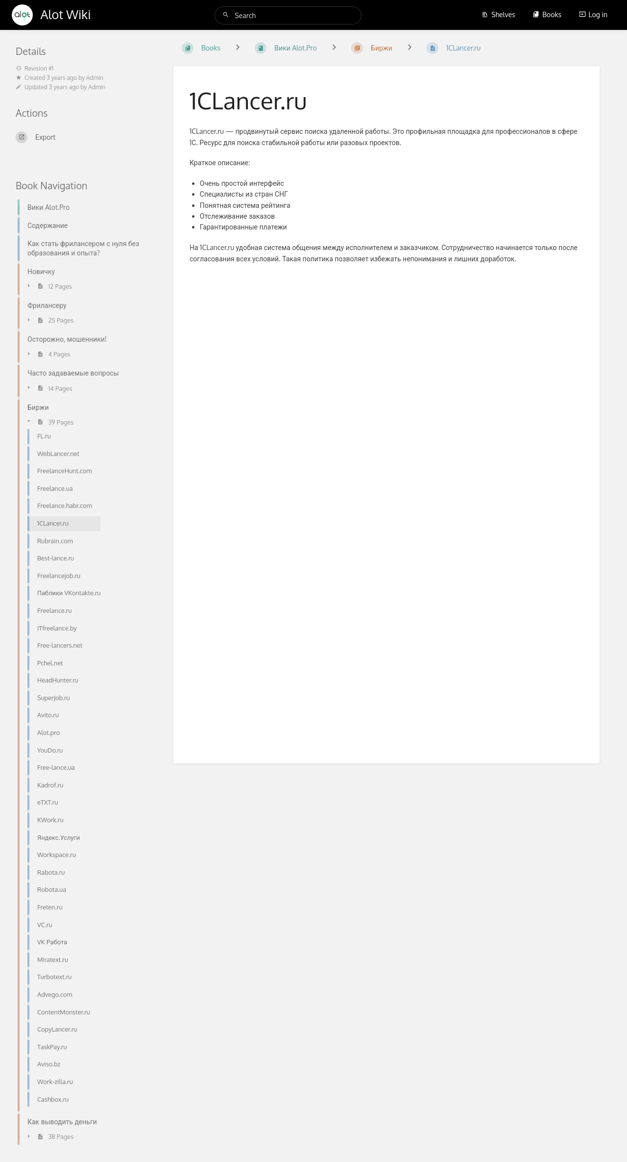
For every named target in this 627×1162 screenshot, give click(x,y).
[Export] (83, 137)
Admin (94, 77)
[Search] (227, 15)
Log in (593, 14)
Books (546, 14)
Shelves (498, 14)
